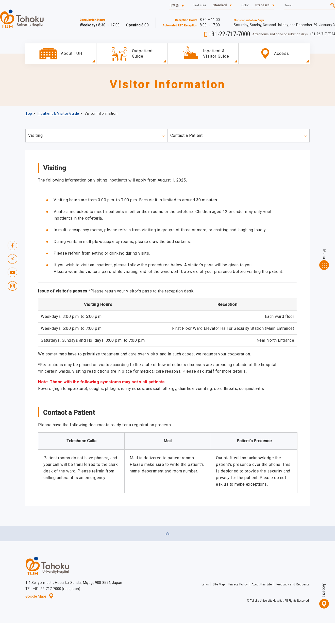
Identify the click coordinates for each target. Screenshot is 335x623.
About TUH (71, 53)
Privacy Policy (238, 584)
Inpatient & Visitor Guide (216, 53)
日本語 (174, 5)
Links (205, 584)
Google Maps (39, 596)
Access (324, 590)
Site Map (219, 584)
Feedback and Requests (293, 584)
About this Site (262, 584)
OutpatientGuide (142, 53)
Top (28, 113)
